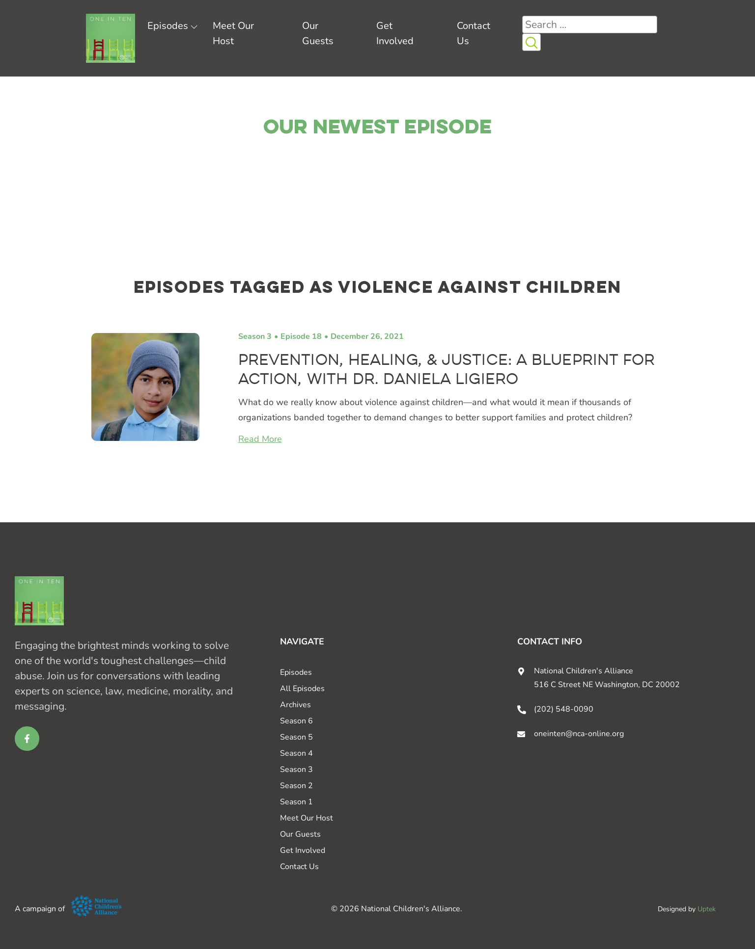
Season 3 (255, 336)
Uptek (707, 909)
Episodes (167, 25)
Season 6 (296, 721)
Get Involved (302, 850)
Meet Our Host (306, 818)
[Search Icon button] (531, 42)
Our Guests (300, 834)
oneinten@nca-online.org (579, 733)
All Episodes (302, 688)
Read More (260, 439)
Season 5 (296, 737)
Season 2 (296, 785)
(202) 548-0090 (563, 709)
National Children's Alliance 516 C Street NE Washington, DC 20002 (607, 678)
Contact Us (299, 866)
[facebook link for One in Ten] (27, 738)
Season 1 (296, 801)
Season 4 (296, 753)
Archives (295, 704)
